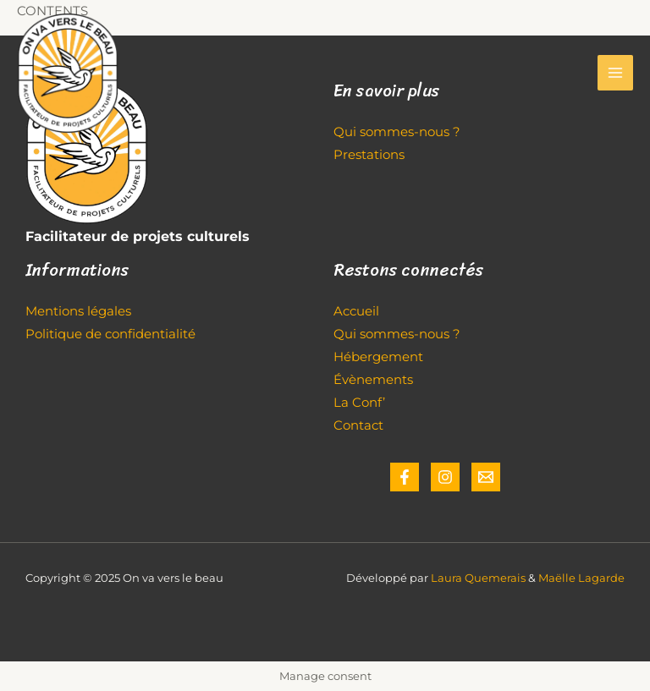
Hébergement (378, 357)
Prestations (369, 154)
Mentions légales (78, 311)
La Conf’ (359, 402)
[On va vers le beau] (67, 73)
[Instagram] (445, 477)
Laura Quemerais (478, 578)
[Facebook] (404, 477)
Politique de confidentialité (110, 334)
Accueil (356, 311)
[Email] (485, 477)
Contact (358, 425)
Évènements (373, 379)
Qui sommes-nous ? (396, 334)
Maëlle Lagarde (581, 578)
